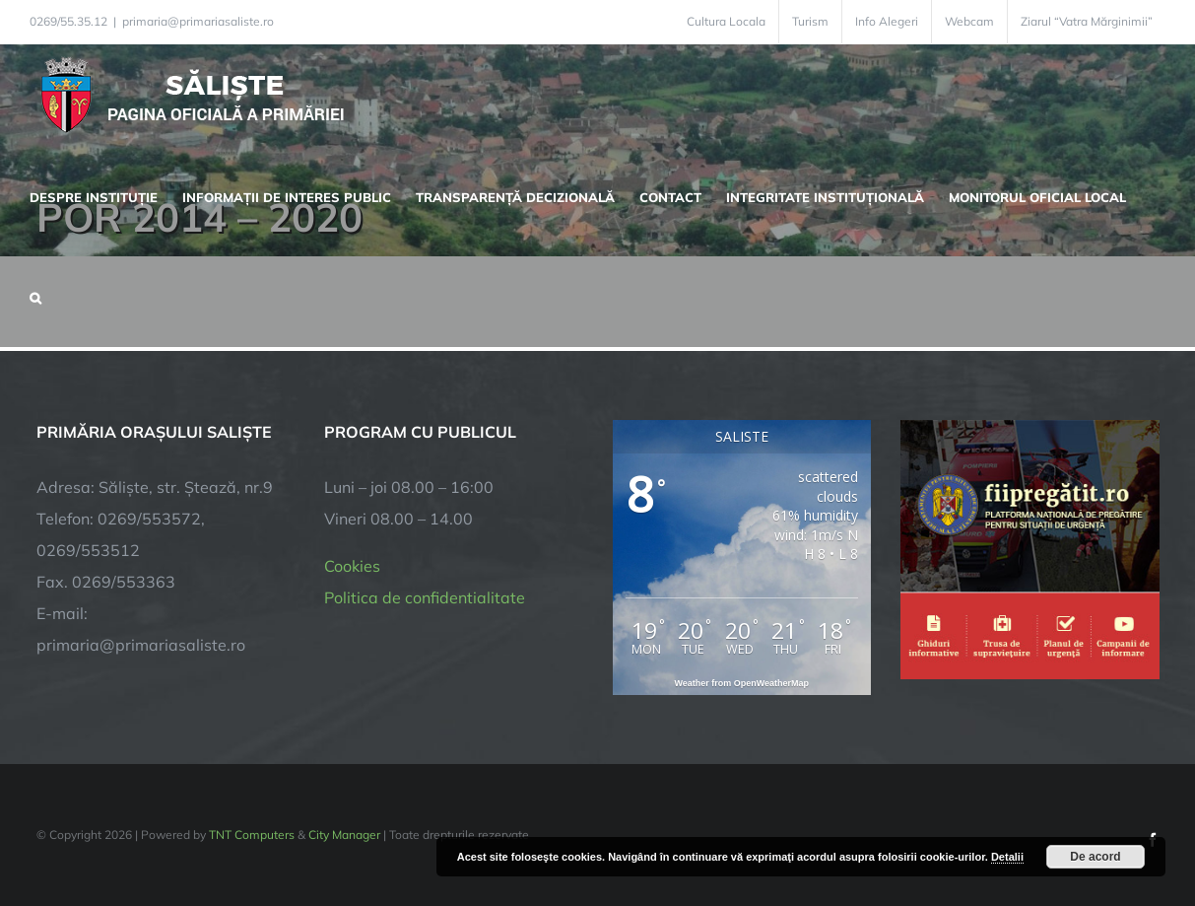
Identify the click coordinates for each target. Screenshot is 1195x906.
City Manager (344, 834)
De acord (1095, 857)
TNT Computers (252, 834)
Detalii (1007, 857)
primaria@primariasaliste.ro (198, 21)
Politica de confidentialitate (424, 597)
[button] (35, 295)
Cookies (352, 566)
